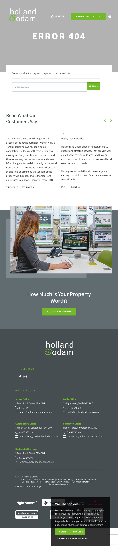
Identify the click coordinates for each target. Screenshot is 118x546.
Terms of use (26, 479)
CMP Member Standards (83, 481)
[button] (105, 120)
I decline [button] (77, 541)
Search (93, 86)
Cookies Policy (28, 481)
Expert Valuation (88, 16)
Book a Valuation (59, 311)
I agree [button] (62, 541)
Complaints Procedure (59, 484)
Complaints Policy (64, 479)
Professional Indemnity (85, 479)
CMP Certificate (64, 481)
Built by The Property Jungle (28, 486)
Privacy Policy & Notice (44, 479)
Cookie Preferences (46, 481)
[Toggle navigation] (109, 16)
